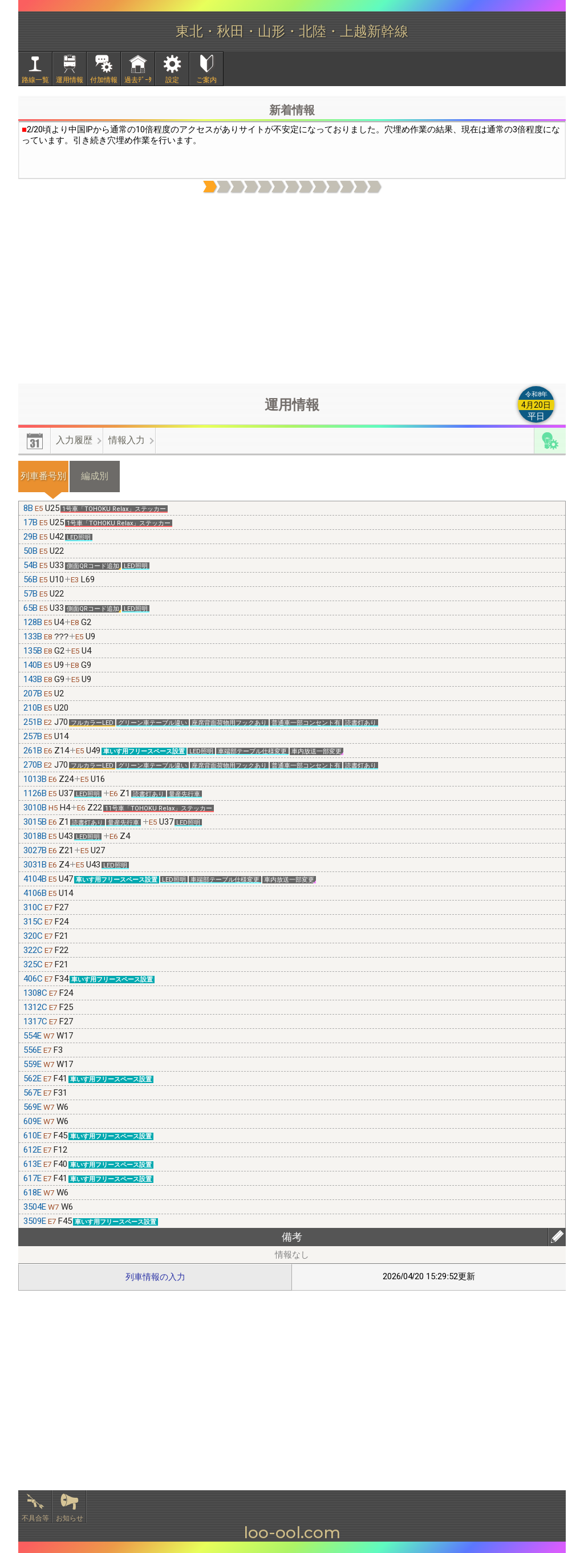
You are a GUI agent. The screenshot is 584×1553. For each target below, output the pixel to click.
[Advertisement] (292, 289)
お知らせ (69, 1518)
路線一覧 (35, 80)
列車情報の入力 (155, 1277)
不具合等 (35, 1518)
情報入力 (126, 440)
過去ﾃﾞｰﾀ (138, 80)
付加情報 (103, 80)
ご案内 (206, 80)
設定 (172, 80)
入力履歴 (74, 440)
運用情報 (69, 80)
